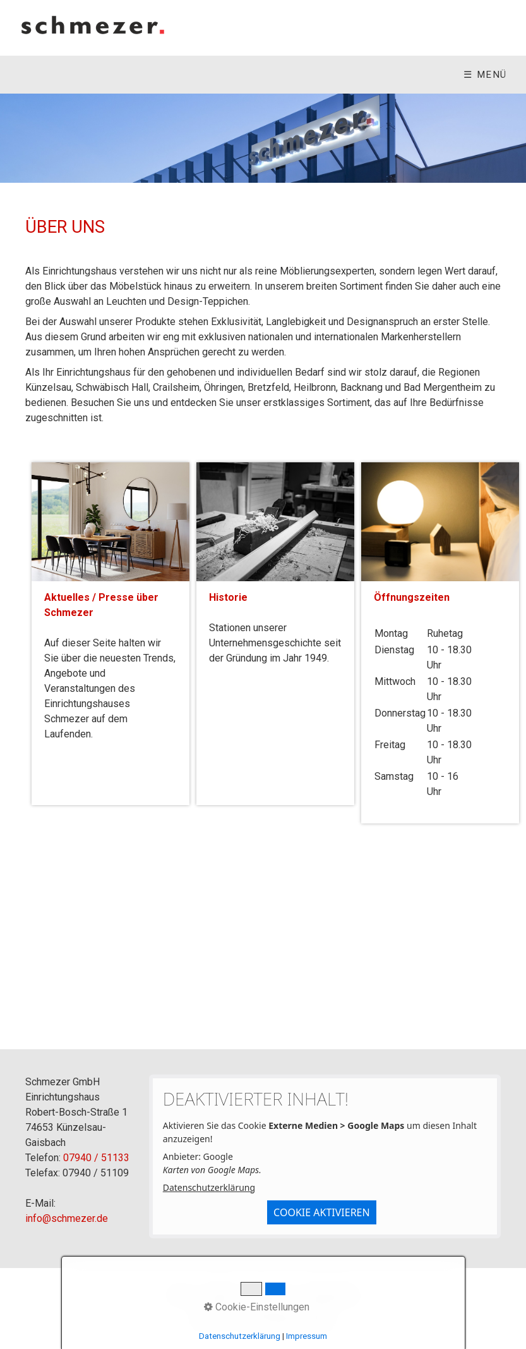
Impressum (269, 1296)
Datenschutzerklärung (209, 1187)
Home (180, 1296)
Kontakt (219, 1296)
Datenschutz (331, 1296)
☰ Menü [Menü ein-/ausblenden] (484, 74)
